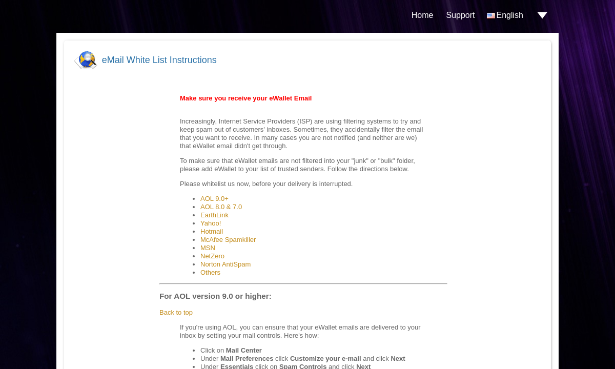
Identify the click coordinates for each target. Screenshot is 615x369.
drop (542, 15)
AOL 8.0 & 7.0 (221, 207)
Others (210, 272)
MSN (207, 248)
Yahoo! (210, 223)
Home (423, 15)
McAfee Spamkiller (228, 239)
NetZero (212, 256)
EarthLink (214, 215)
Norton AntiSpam (225, 264)
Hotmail (211, 231)
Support (460, 15)
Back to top (176, 312)
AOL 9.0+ (214, 198)
